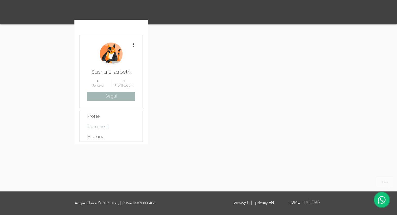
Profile (93, 116)
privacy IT (241, 202)
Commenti (98, 126)
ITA (305, 202)
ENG (315, 202)
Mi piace (96, 136)
